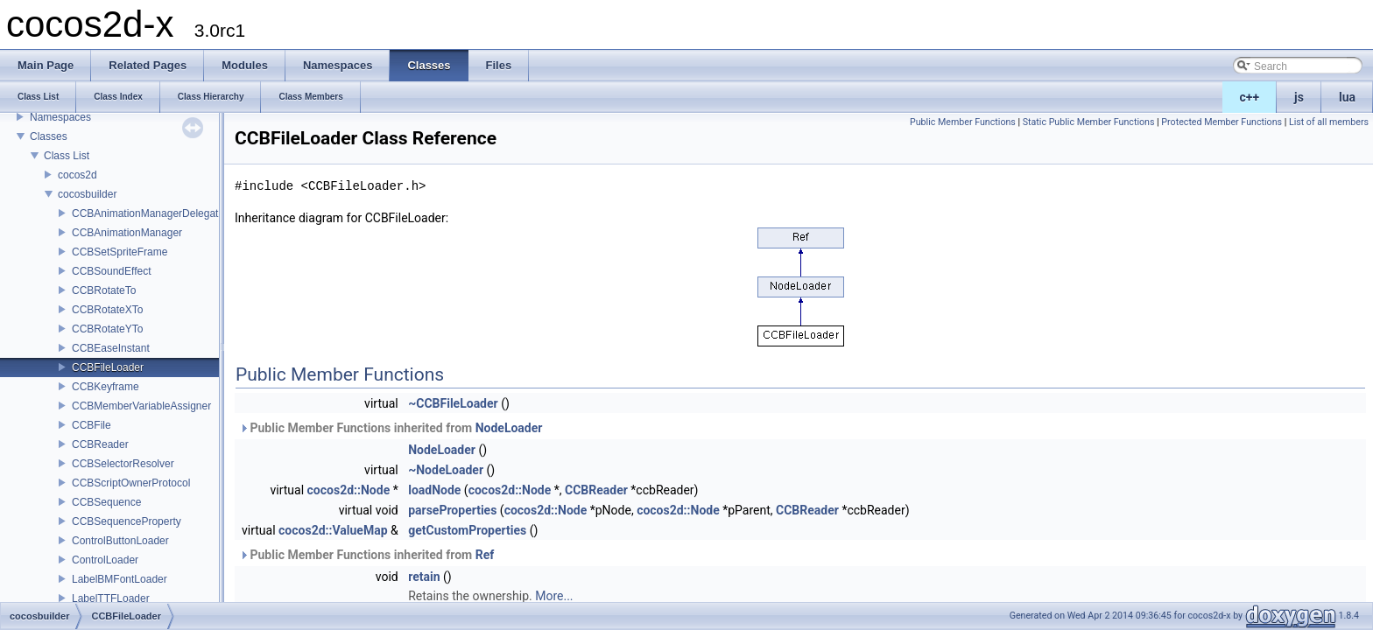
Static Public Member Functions (1089, 122)
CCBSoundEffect (111, 271)
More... (554, 596)
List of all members (1329, 122)
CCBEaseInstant (111, 348)
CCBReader (100, 444)
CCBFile (91, 425)
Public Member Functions (963, 122)
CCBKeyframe (105, 387)
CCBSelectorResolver (123, 464)
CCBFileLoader (108, 367)
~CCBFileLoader (453, 403)
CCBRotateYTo (107, 329)
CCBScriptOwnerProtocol (131, 483)
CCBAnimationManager (127, 233)
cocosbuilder (87, 194)
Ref (485, 555)
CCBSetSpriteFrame (119, 252)
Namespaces (60, 117)
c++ (1250, 97)
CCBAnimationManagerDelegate (148, 213)
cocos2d (77, 175)
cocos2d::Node (349, 490)
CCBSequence (106, 502)
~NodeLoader (445, 470)
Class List (66, 156)
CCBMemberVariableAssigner (141, 406)
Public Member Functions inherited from (390, 428)
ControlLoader (105, 560)
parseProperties (452, 510)
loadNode (434, 490)
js (1299, 97)
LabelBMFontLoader (119, 579)
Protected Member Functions (1221, 122)
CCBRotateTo (104, 290)
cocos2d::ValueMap (332, 530)
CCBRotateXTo (107, 310)
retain (424, 577)
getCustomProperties (467, 530)
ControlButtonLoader (120, 541)
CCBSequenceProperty (126, 521)
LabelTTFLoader (111, 598)
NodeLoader (509, 428)
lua (1347, 97)
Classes (48, 136)
